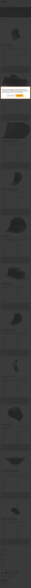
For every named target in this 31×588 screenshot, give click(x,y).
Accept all (19, 95)
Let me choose (11, 95)
